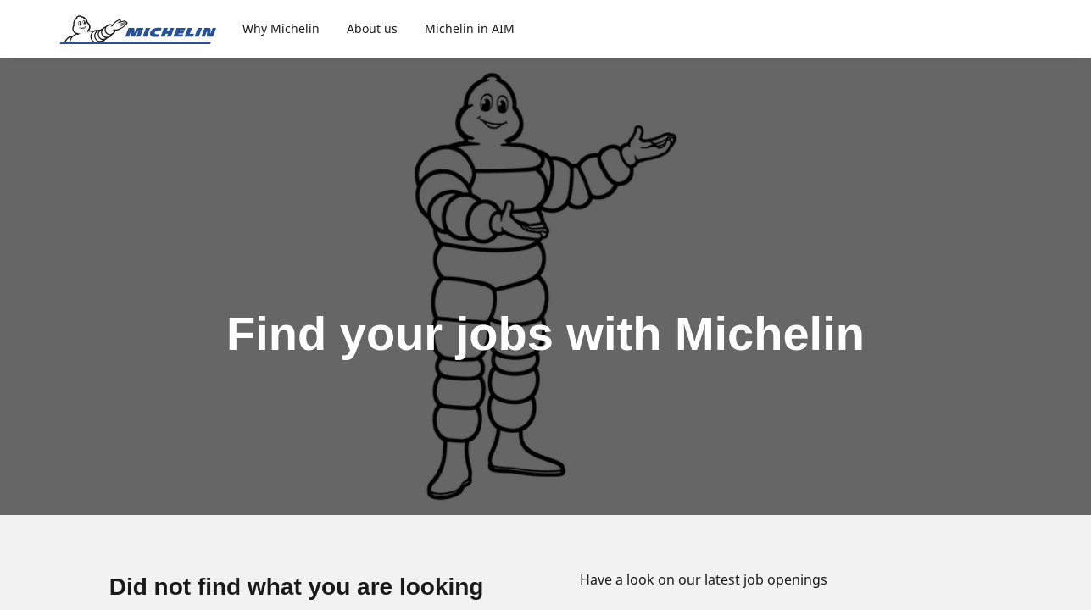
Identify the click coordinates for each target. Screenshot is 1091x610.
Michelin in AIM (470, 28)
